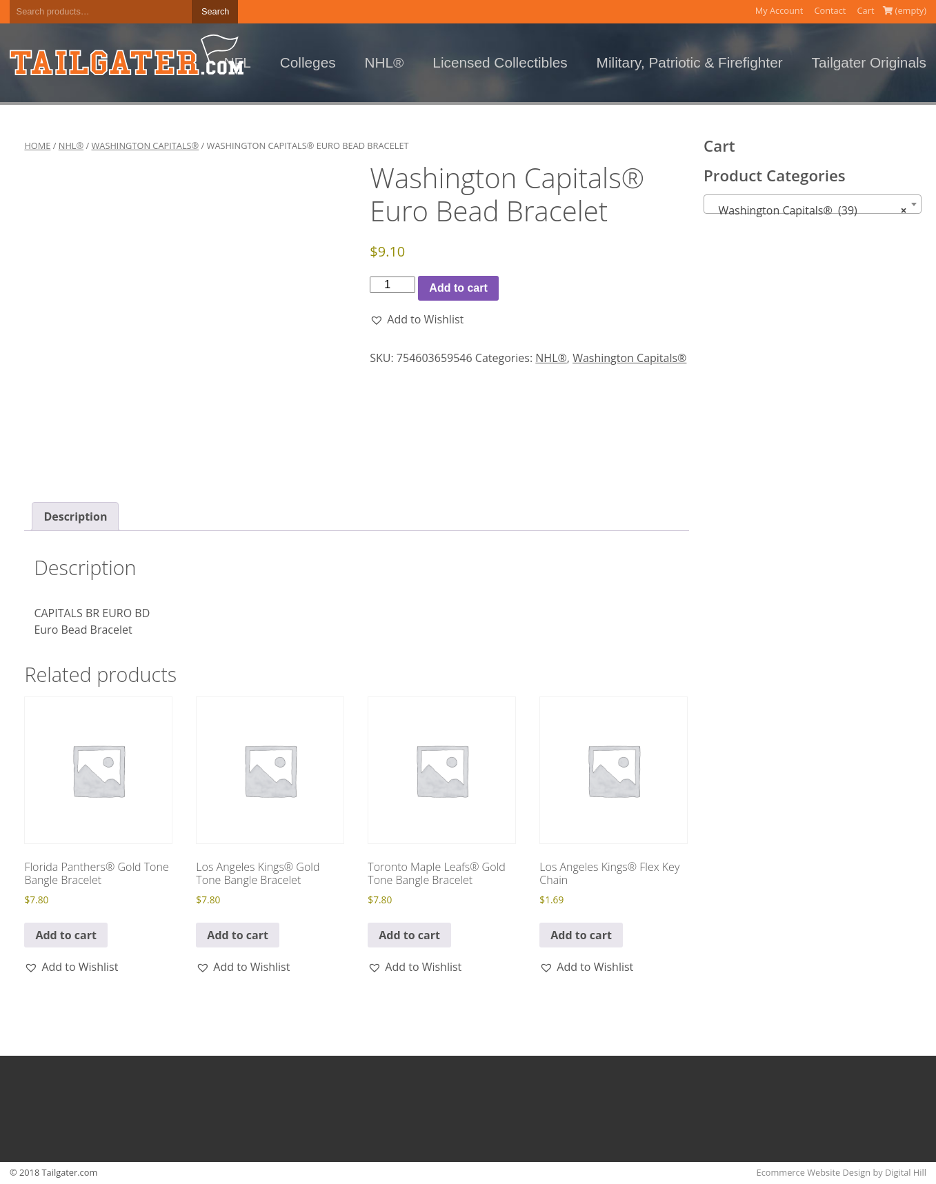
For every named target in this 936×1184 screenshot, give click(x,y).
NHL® (384, 62)
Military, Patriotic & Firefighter (690, 62)
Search (215, 11)
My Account (779, 10)
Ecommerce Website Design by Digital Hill (841, 1172)
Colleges (308, 62)
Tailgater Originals (869, 62)
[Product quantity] (392, 285)
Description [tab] (75, 516)
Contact (830, 10)
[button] (417, 319)
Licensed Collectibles (499, 62)
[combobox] (813, 204)
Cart (866, 10)
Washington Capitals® (145, 145)
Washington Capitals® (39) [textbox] (808, 210)
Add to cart (458, 288)
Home (37, 145)
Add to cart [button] (66, 935)
